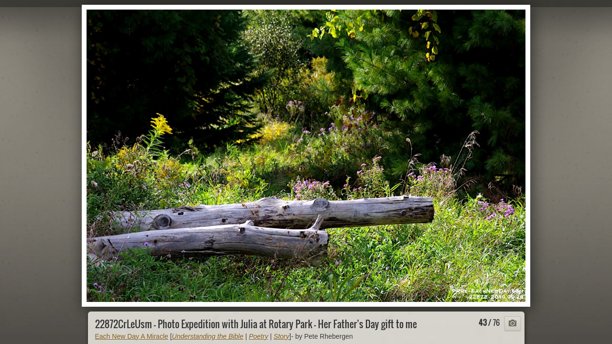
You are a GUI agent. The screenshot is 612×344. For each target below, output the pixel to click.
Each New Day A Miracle (131, 336)
